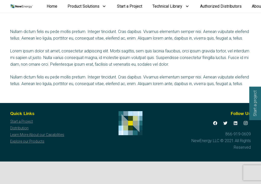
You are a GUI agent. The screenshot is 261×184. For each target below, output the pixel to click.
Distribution (19, 128)
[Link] (21, 6)
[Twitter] (225, 123)
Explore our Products (27, 141)
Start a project (255, 103)
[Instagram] (246, 123)
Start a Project (21, 121)
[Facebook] (215, 123)
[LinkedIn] (235, 123)
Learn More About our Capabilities (37, 135)
